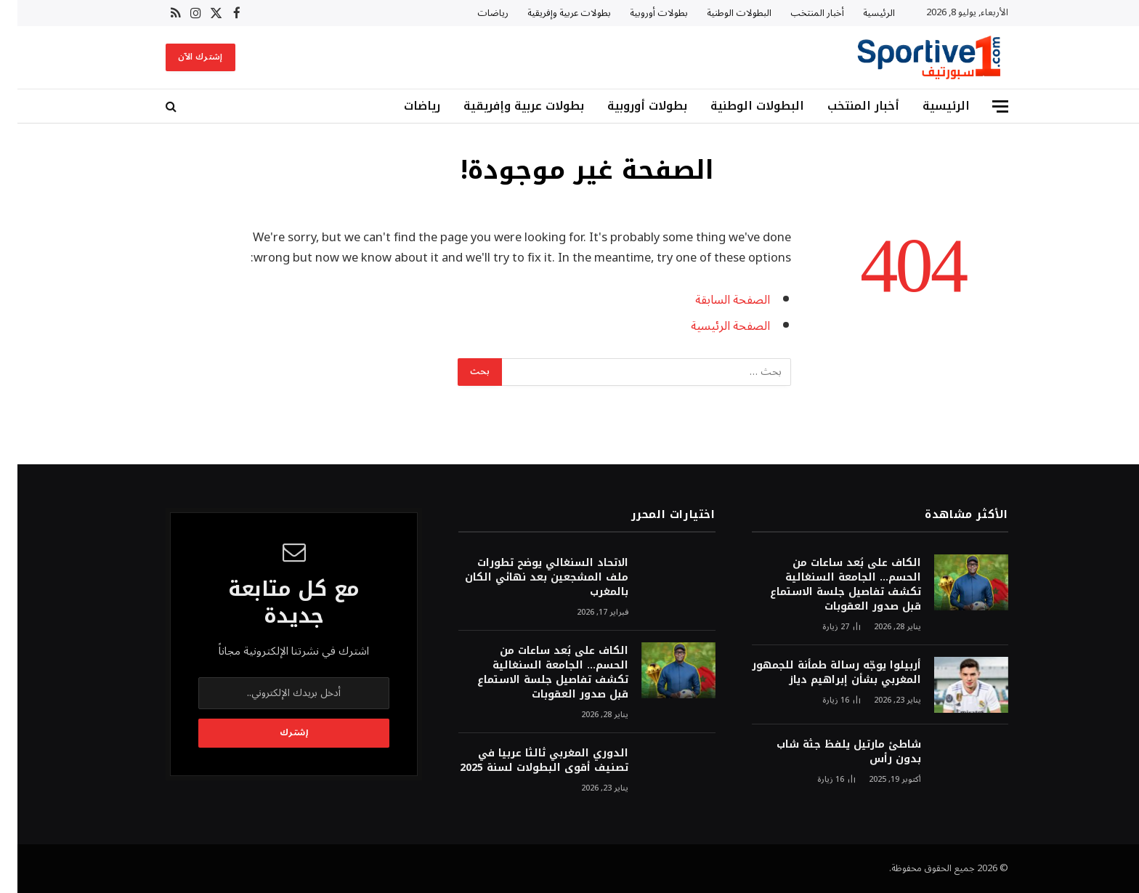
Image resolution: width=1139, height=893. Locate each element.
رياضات (475, 13)
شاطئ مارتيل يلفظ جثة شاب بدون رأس (831, 752)
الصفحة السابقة (715, 299)
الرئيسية (861, 13)
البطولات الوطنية (721, 13)
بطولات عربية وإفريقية (551, 13)
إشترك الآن (183, 57)
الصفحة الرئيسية (713, 326)
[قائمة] (983, 106)
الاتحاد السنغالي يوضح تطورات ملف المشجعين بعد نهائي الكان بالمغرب (529, 577)
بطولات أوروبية (641, 13)
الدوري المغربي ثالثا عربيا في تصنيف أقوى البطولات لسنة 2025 (526, 760)
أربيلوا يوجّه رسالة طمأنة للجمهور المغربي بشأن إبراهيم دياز (819, 672)
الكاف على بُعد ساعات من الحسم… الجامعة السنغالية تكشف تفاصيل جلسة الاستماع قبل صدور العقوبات (828, 585)
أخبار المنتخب (800, 13)
